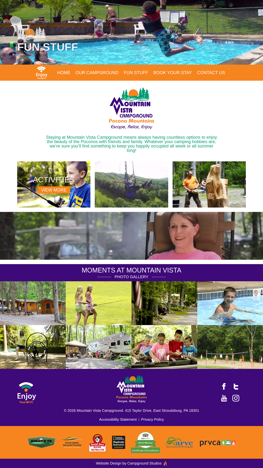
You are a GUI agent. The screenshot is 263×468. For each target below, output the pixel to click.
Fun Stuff (136, 72)
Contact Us (211, 72)
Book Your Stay (172, 72)
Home (63, 72)
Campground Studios (147, 463)
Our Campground (97, 72)
